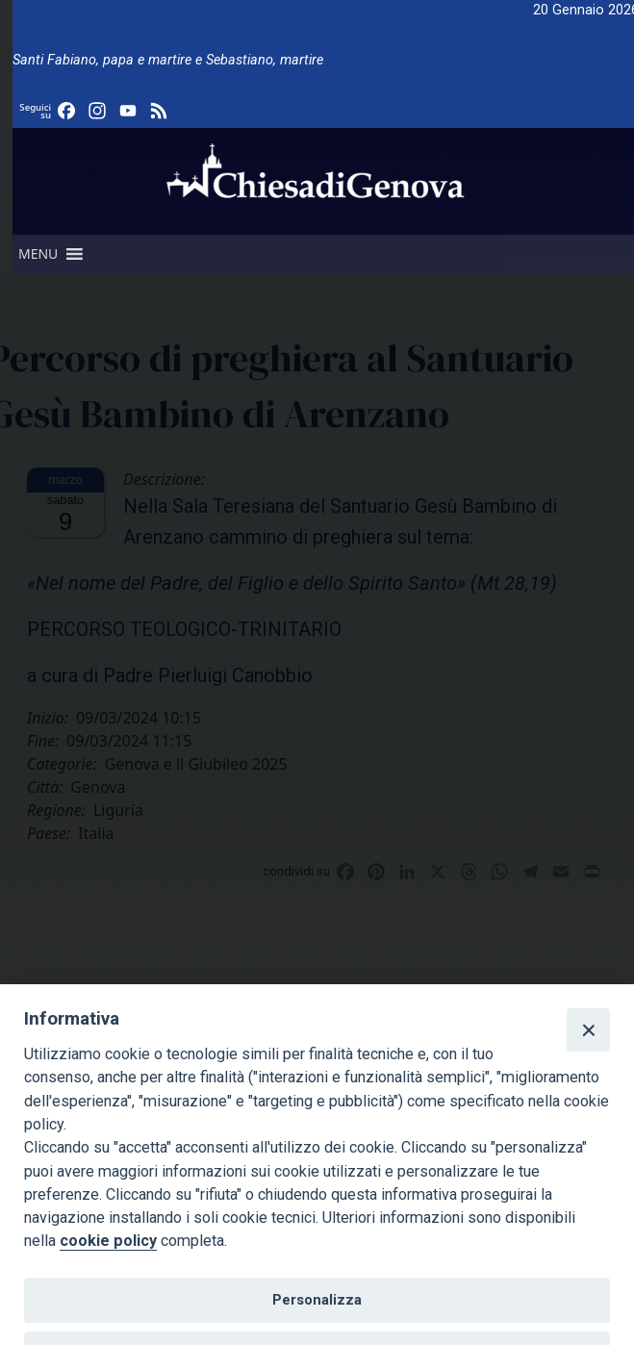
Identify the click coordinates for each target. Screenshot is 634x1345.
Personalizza (317, 1299)
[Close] (588, 1029)
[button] (38, 254)
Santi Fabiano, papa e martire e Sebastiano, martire (168, 60)
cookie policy (108, 1240)
